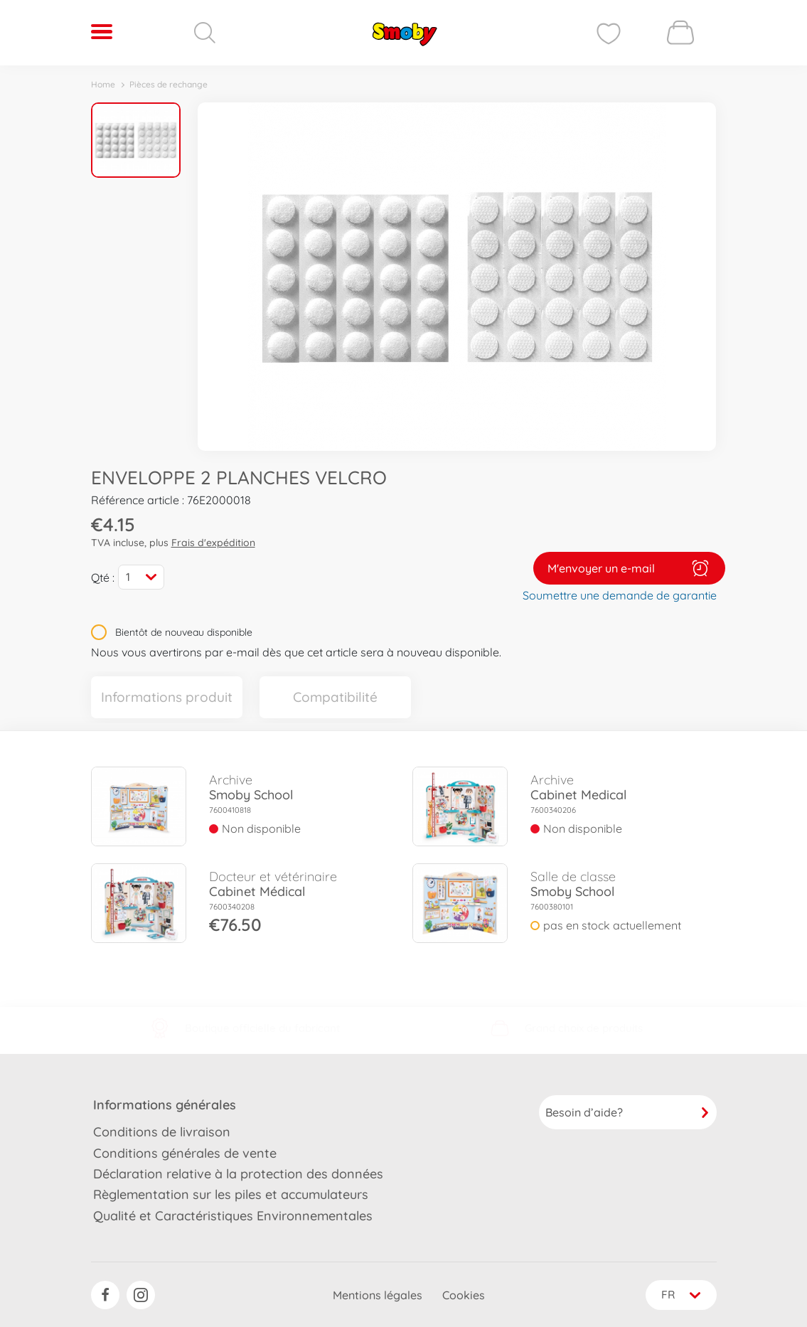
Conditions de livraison (161, 1131)
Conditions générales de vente (185, 1152)
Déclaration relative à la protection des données (238, 1172)
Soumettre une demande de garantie (620, 594)
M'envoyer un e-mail (629, 567)
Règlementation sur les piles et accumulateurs (230, 1193)
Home (103, 84)
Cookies (461, 1294)
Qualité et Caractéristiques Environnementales (233, 1214)
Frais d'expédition (213, 542)
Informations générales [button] (164, 1104)
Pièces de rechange (168, 84)
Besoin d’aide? (627, 1111)
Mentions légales (375, 1294)
